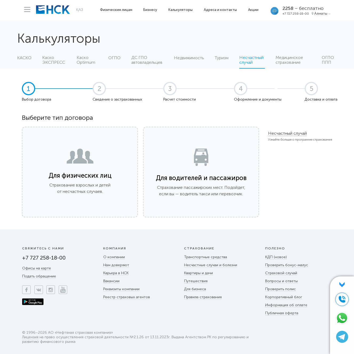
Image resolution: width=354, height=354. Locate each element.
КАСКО (24, 57)
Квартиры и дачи (198, 273)
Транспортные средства (205, 257)
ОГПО (114, 57)
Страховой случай (281, 273)
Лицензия (30, 337)
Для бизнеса (195, 289)
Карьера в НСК (116, 273)
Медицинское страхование (289, 60)
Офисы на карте (36, 268)
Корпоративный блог (283, 297)
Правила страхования (203, 297)
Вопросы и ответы (281, 281)
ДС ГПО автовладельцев (146, 60)
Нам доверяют (116, 265)
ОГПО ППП (328, 60)
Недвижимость (189, 57)
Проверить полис (280, 289)
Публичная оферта (281, 313)
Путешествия (196, 281)
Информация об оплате (286, 305)
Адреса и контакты (220, 10)
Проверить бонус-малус (286, 265)
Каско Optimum (86, 60)
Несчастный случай (287, 133)
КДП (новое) (276, 257)
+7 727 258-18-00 (296, 13)
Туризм (222, 57)
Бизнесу (150, 10)
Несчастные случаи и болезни (210, 265)
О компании (114, 257)
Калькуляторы (180, 10)
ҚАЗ (79, 9)
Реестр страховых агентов (126, 297)
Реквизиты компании (121, 289)
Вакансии (111, 281)
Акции (253, 10)
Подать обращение (39, 276)
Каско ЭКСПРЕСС (53, 60)
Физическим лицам (116, 10)
